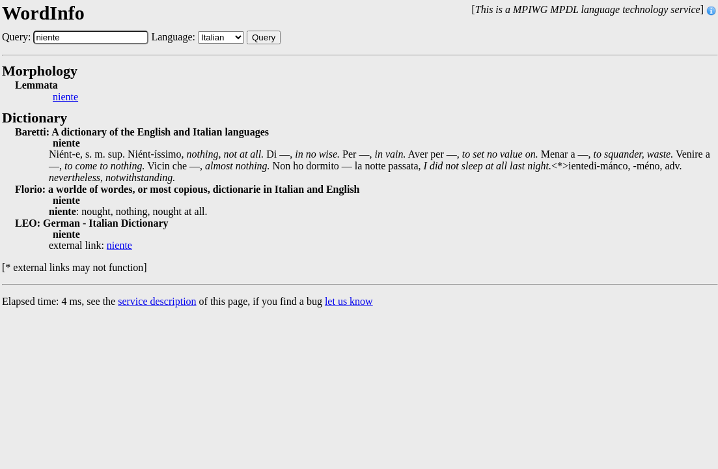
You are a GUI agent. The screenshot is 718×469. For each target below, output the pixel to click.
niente (65, 97)
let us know (349, 301)
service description (157, 301)
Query (263, 37)
